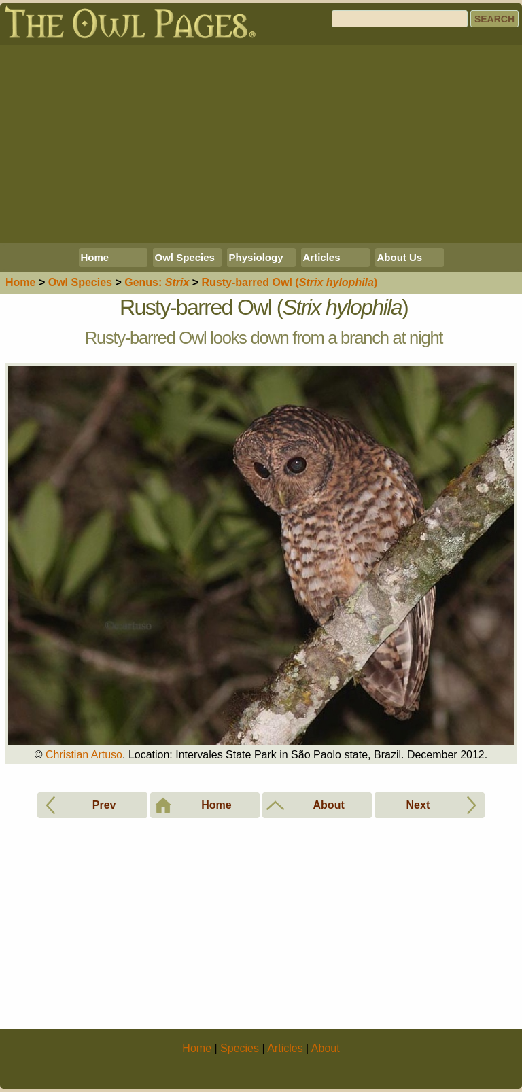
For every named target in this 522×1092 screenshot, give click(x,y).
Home (95, 257)
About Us (400, 257)
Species (80, 282)
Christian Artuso (84, 754)
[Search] (400, 18)
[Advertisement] (261, 144)
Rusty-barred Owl (290, 282)
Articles (322, 257)
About (325, 1048)
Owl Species (185, 257)
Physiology (256, 257)
